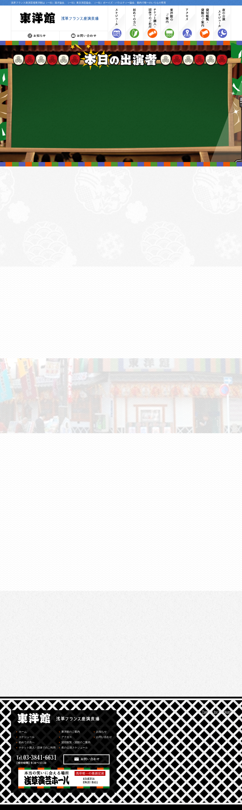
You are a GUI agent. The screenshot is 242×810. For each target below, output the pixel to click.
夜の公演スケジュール (74, 747)
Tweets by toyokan (216, 712)
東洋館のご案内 (70, 731)
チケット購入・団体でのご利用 (37, 747)
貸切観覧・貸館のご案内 (75, 742)
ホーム (23, 731)
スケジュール (27, 737)
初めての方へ (27, 742)
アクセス (66, 737)
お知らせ (101, 731)
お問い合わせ (104, 737)
